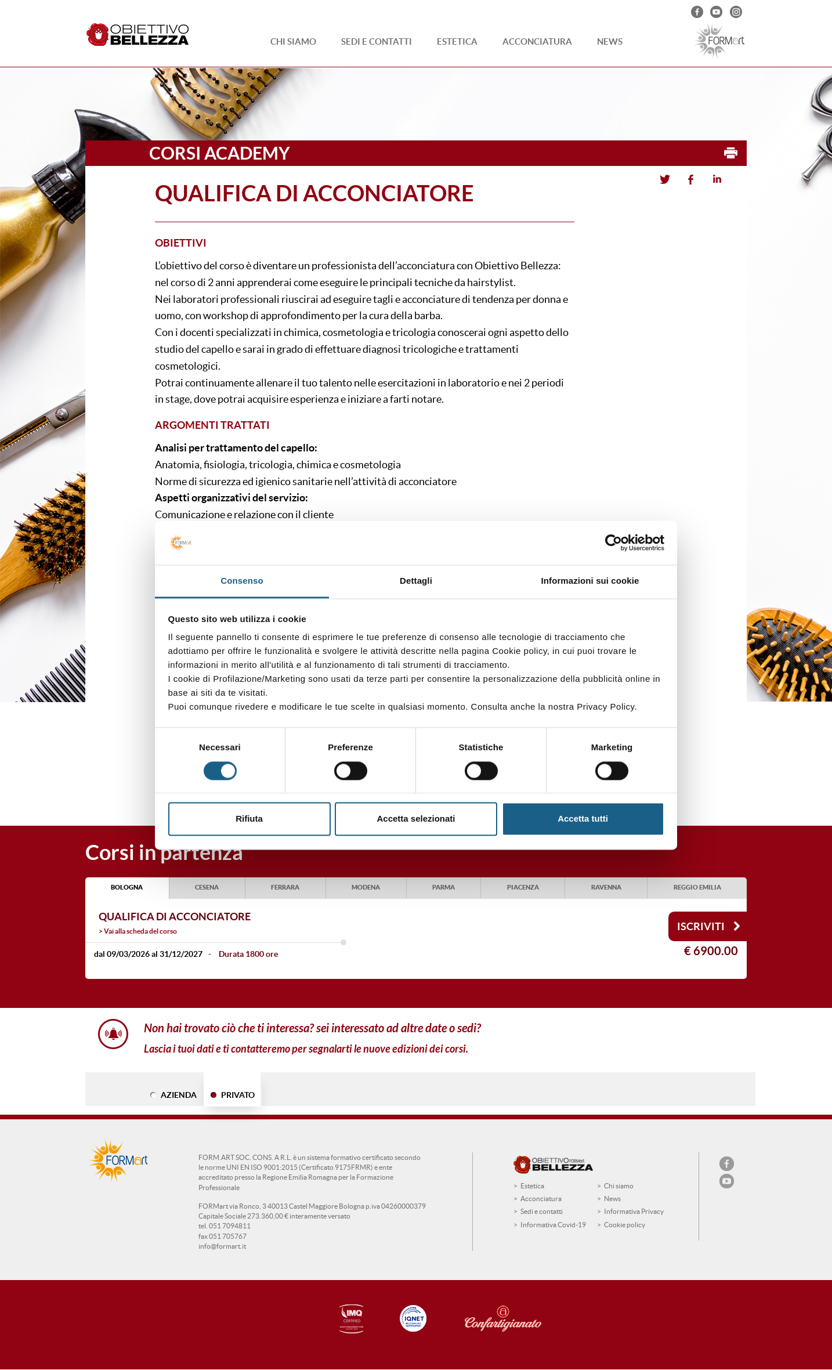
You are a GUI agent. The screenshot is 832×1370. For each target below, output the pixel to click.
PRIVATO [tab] (238, 1095)
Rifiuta (249, 819)
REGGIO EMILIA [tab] (697, 887)
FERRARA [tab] (285, 887)
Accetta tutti (583, 819)
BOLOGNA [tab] (127, 887)
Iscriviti (709, 926)
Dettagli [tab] (416, 581)
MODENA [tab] (366, 887)
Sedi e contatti (376, 41)
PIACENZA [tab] (523, 887)
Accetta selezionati (416, 819)
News (610, 41)
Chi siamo (293, 41)
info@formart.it (222, 1246)
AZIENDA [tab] (179, 1095)
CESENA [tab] (207, 887)
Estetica (457, 41)
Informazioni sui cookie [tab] (590, 581)
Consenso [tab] (241, 581)
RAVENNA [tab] (606, 887)
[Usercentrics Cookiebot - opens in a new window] (613, 542)
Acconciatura (537, 41)
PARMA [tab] (443, 887)
